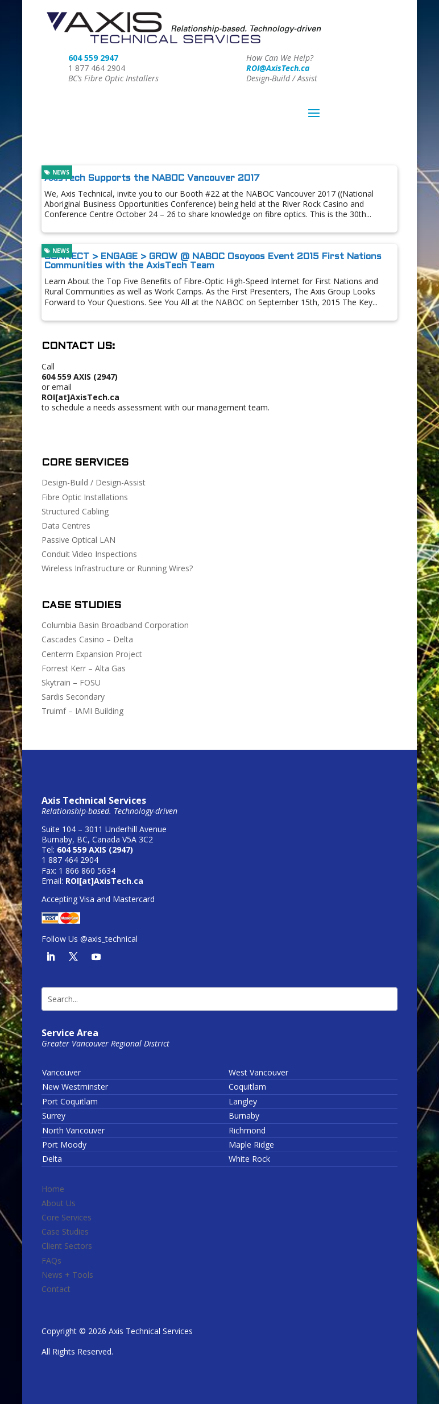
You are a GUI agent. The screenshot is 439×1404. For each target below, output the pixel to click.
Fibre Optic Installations (85, 497)
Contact (56, 1288)
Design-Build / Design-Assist (94, 482)
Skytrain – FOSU (71, 682)
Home (53, 1188)
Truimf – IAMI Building (82, 710)
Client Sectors (67, 1245)
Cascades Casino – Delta (87, 639)
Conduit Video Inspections (89, 554)
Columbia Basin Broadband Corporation (115, 625)
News (56, 172)
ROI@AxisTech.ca (277, 68)
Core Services (67, 1217)
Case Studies (65, 1231)
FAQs (51, 1260)
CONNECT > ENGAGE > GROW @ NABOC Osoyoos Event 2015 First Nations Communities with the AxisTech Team (213, 261)
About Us (59, 1203)
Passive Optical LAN (78, 539)
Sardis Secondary (73, 696)
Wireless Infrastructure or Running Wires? (117, 568)
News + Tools (67, 1274)
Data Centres (66, 525)
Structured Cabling (75, 511)
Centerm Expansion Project (92, 654)
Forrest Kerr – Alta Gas (84, 668)
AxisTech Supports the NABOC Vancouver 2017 (152, 178)
